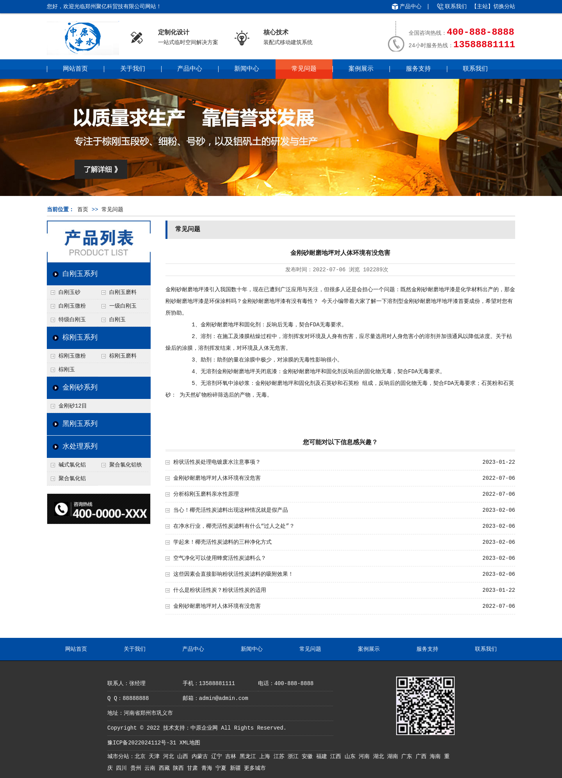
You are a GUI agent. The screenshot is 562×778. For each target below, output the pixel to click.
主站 (482, 7)
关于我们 (132, 69)
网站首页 (75, 69)
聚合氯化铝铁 (125, 465)
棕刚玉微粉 (72, 356)
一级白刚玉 (123, 306)
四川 (123, 768)
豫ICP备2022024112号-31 (141, 743)
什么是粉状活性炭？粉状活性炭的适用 (219, 590)
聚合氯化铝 (72, 478)
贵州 (137, 768)
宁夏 (222, 768)
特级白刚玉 (72, 320)
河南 (366, 756)
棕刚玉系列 (80, 338)
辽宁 (218, 756)
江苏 (281, 756)
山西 (184, 756)
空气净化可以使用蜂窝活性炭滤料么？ (219, 558)
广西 (423, 756)
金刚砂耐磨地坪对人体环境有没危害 (217, 478)
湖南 (394, 756)
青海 (208, 768)
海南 (437, 756)
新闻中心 (246, 69)
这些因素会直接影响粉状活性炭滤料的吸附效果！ (233, 574)
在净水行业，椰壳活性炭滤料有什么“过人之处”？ (234, 526)
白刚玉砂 (69, 292)
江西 (337, 756)
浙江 (295, 756)
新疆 (237, 768)
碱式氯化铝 (72, 465)
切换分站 (504, 7)
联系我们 (456, 7)
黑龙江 (249, 756)
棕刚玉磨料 (123, 356)
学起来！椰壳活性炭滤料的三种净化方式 (222, 542)
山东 (352, 756)
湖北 (380, 756)
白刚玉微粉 (72, 306)
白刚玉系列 (80, 274)
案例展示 (361, 69)
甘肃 (194, 768)
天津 (156, 756)
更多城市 (255, 768)
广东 (408, 756)
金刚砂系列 (80, 388)
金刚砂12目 (73, 406)
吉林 (232, 756)
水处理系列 (80, 446)
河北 (170, 756)
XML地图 (190, 743)
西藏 (166, 768)
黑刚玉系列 (80, 424)
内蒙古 (201, 756)
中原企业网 (204, 728)
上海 (266, 756)
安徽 (309, 756)
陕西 (180, 768)
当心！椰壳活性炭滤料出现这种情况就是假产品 (230, 510)
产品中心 (411, 7)
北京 (142, 756)
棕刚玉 (67, 370)
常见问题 (304, 69)
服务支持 (418, 69)
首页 (82, 210)
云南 (151, 768)
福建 (323, 756)
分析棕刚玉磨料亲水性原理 (206, 494)
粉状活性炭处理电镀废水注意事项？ (217, 462)
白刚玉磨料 (123, 292)
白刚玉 (117, 320)
